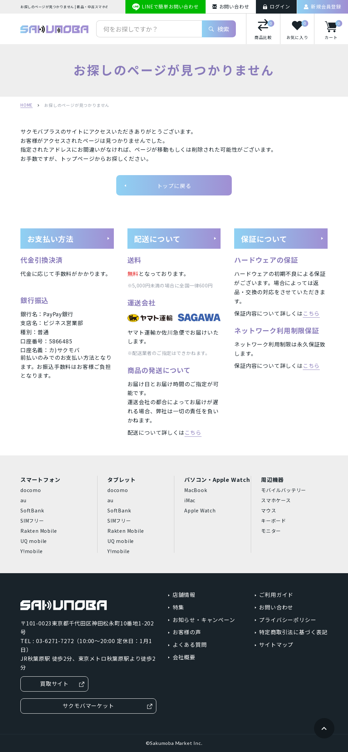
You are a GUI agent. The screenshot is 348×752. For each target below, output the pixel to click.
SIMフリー (32, 520)
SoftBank (32, 510)
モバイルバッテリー (283, 490)
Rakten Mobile (38, 530)
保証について (282, 238)
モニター (271, 530)
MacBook (195, 490)
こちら (193, 432)
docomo (30, 490)
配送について (175, 238)
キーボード (273, 520)
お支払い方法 (68, 238)
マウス (268, 510)
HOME (26, 105)
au (23, 500)
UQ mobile (33, 541)
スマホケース (276, 500)
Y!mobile (31, 551)
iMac (189, 500)
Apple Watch (200, 510)
